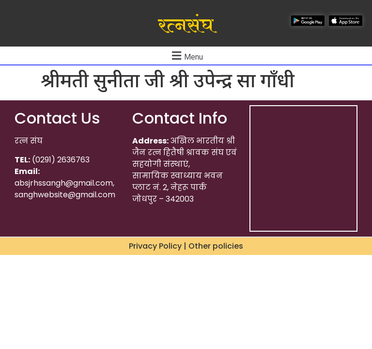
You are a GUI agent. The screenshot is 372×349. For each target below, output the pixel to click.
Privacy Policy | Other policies (186, 246)
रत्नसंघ (186, 26)
